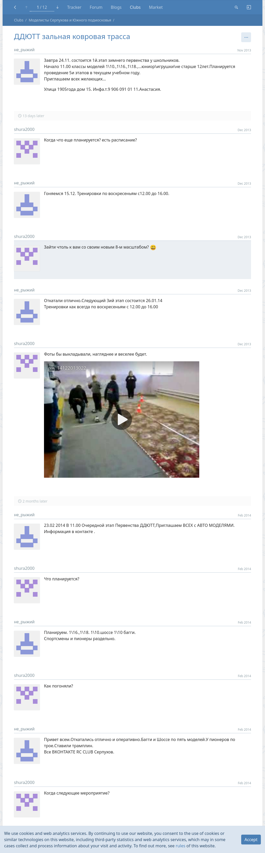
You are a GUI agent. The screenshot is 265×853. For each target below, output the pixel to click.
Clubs (18, 20)
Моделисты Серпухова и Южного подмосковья (70, 20)
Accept (251, 839)
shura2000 (24, 129)
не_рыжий (24, 50)
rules (180, 846)
